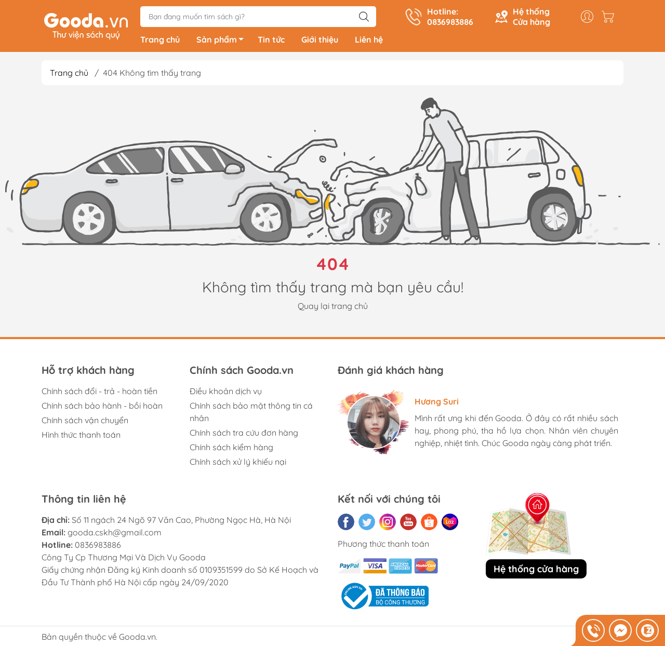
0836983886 (98, 547)
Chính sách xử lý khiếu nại (238, 464)
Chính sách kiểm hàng (231, 449)
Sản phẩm (222, 43)
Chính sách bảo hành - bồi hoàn (102, 407)
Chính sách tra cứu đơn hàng (244, 434)
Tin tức (271, 41)
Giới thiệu (319, 41)
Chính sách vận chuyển (85, 422)
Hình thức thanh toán (81, 437)
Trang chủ (160, 41)
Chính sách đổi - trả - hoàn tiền (99, 393)
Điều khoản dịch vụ (226, 393)
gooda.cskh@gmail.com (115, 534)
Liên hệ (369, 41)
